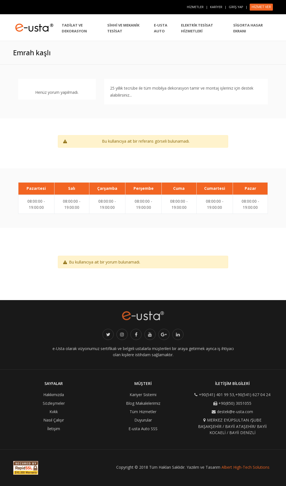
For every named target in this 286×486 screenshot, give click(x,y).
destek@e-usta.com (235, 411)
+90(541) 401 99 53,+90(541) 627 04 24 (234, 394)
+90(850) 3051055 (234, 403)
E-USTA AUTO (160, 28)
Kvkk (53, 411)
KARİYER (216, 7)
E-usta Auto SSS (143, 428)
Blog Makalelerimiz (143, 403)
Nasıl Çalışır (53, 420)
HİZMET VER (261, 6)
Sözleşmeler (54, 403)
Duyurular (143, 420)
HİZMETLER (195, 7)
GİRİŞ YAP (236, 7)
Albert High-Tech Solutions (245, 467)
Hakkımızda (53, 394)
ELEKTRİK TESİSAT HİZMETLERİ (197, 28)
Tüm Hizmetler (143, 411)
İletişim (53, 428)
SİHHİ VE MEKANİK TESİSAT (123, 28)
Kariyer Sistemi (143, 394)
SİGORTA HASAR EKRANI (248, 28)
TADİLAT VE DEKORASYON (74, 28)
